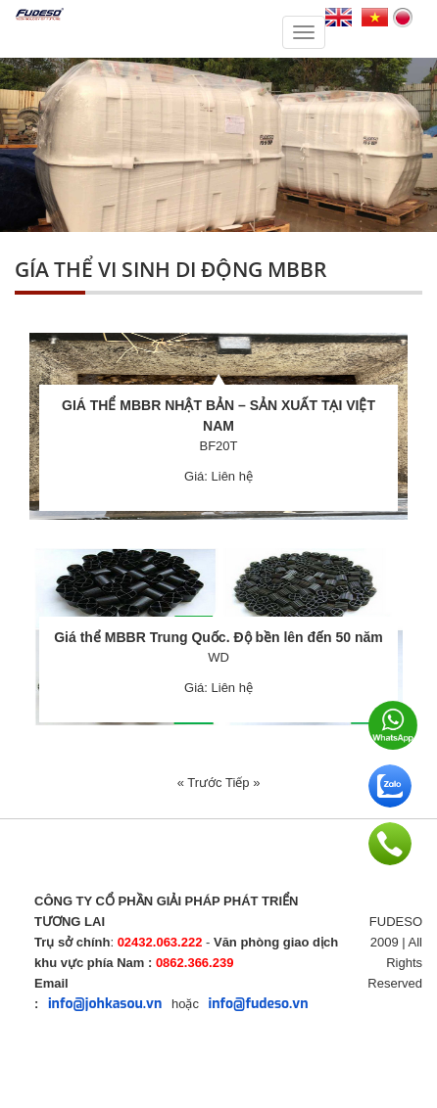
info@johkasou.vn (105, 1003)
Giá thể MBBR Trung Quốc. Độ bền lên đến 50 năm (218, 637)
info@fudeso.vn (259, 1003)
